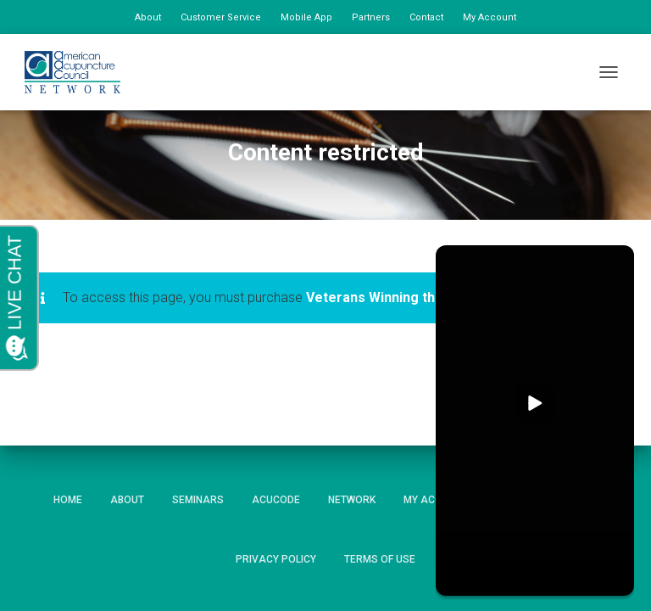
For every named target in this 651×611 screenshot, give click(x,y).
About (148, 17)
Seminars (198, 500)
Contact (426, 17)
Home (67, 500)
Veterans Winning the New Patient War (430, 297)
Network (352, 500)
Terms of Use (379, 559)
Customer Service (221, 17)
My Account (489, 17)
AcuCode (276, 500)
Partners (371, 17)
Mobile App (306, 17)
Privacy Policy (276, 559)
